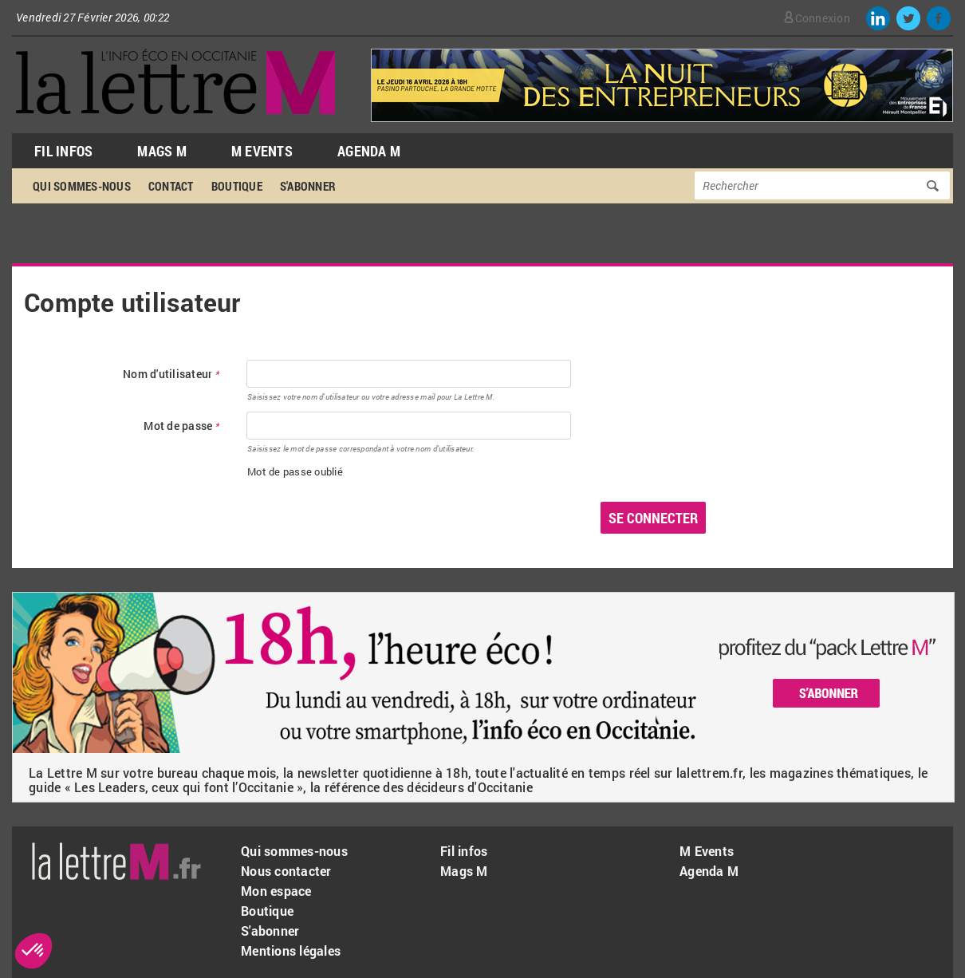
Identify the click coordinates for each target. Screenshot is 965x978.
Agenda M (368, 150)
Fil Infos (63, 150)
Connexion (822, 18)
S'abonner (308, 186)
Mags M (162, 150)
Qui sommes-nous (82, 186)
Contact (171, 186)
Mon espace (276, 890)
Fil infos (463, 850)
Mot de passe (181, 426)
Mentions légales (291, 950)
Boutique (236, 186)
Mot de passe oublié (295, 471)
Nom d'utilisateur (171, 374)
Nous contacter (286, 870)
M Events (262, 150)
